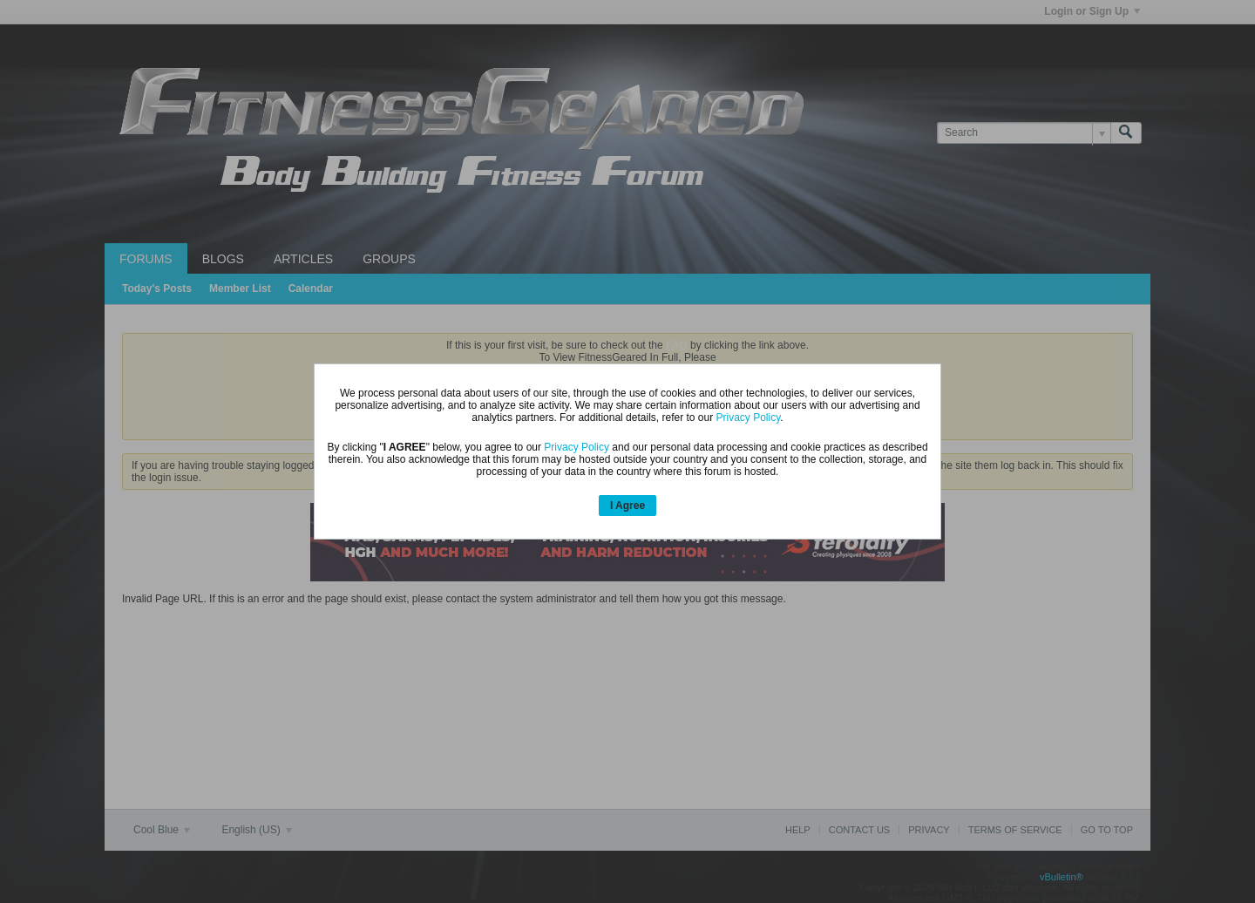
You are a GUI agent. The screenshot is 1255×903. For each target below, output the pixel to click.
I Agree (627, 505)
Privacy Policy (748, 417)
